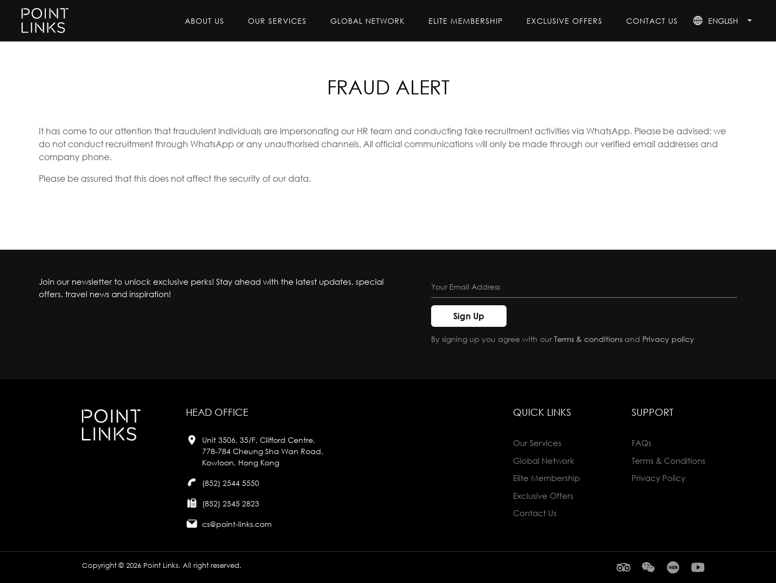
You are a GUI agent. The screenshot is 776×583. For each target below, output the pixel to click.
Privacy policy (668, 339)
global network (367, 21)
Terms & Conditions (668, 460)
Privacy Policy (658, 477)
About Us (204, 21)
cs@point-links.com (237, 524)
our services (277, 21)
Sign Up (468, 316)
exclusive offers (564, 21)
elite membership (465, 21)
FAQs (642, 442)
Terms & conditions (588, 339)
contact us (652, 21)
